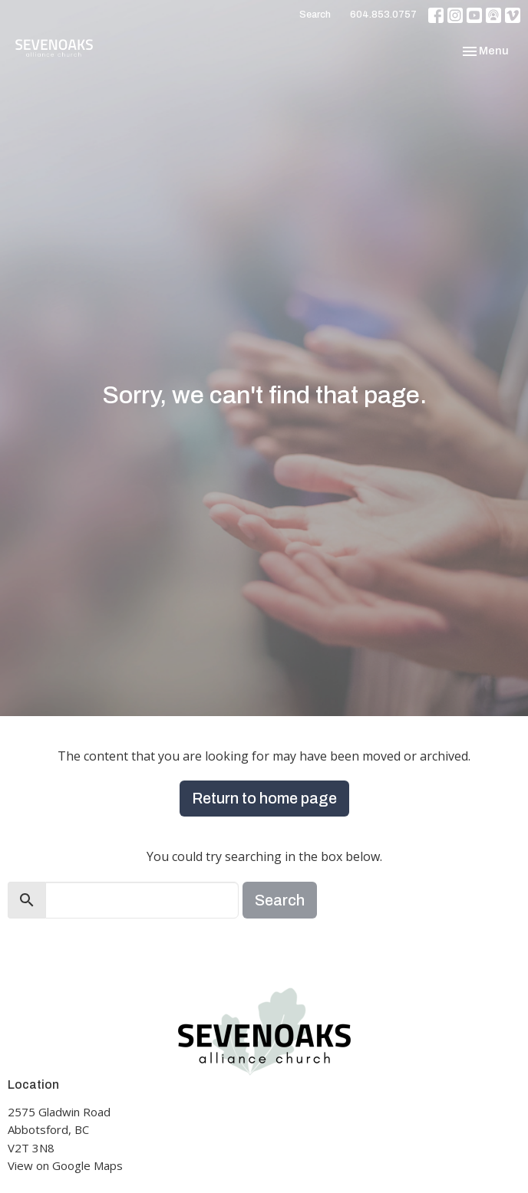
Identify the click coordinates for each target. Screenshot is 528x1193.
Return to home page (264, 798)
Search (315, 14)
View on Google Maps (65, 1165)
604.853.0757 (383, 14)
